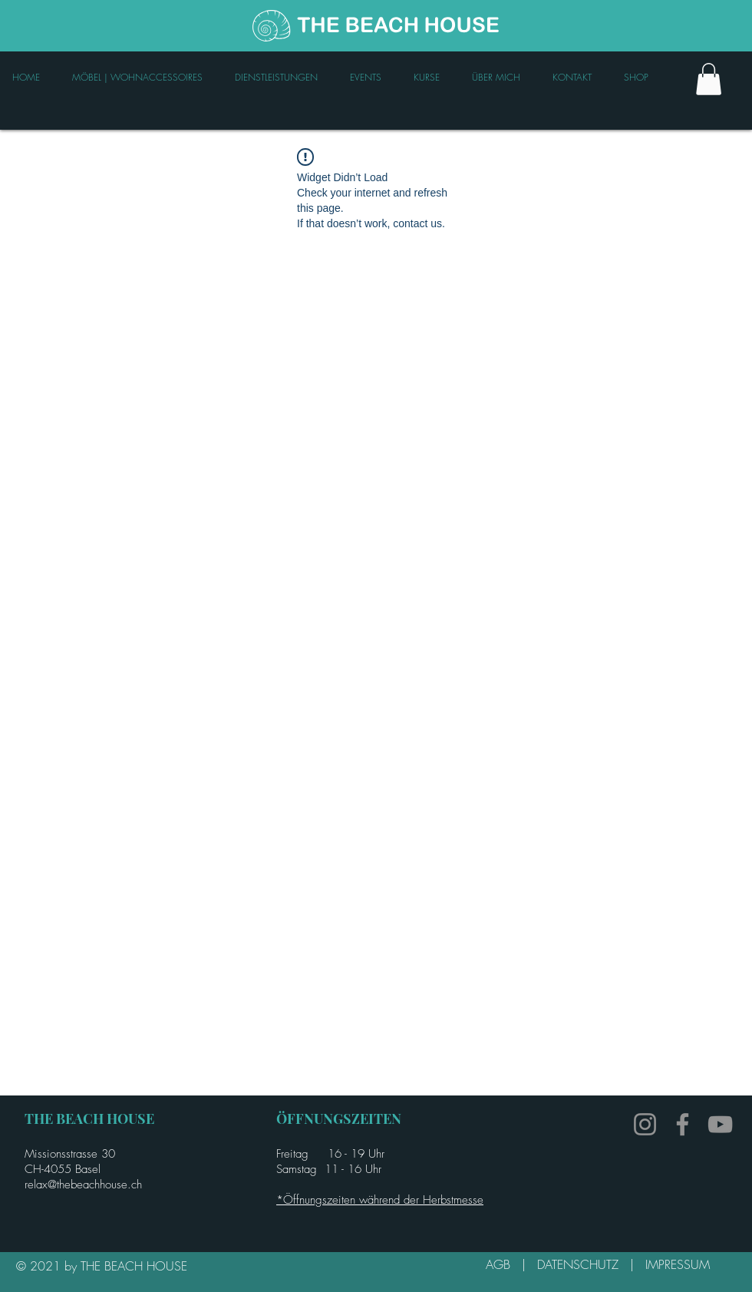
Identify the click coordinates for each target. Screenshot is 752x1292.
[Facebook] (683, 1124)
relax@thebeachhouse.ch (83, 1184)
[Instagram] (645, 1124)
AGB (504, 1264)
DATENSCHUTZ (583, 1264)
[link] (708, 79)
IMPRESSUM (677, 1264)
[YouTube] (720, 1124)
